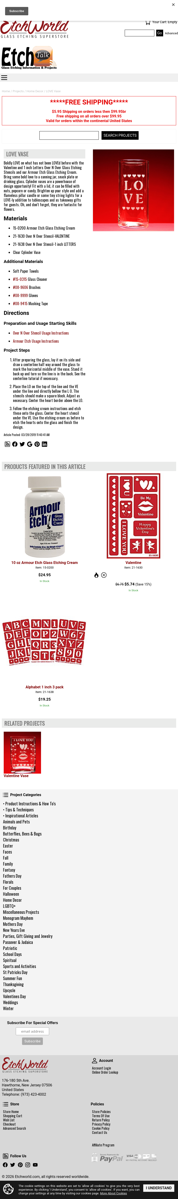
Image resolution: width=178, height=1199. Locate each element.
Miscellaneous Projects (21, 912)
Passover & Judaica (18, 942)
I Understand (159, 1188)
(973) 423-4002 (33, 1094)
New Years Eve (14, 930)
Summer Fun (12, 978)
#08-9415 (20, 303)
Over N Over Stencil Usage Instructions (41, 333)
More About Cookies (113, 1193)
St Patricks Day (15, 972)
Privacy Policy (101, 1124)
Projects (18, 91)
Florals (8, 882)
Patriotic (10, 948)
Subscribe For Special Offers (32, 1023)
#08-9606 (20, 287)
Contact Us (99, 1132)
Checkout (9, 1124)
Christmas (11, 840)
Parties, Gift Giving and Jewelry (27, 936)
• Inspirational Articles (20, 816)
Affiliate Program (103, 1145)
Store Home (11, 1112)
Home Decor (12, 900)
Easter (8, 846)
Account (94, 1060)
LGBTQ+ (9, 906)
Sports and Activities (19, 966)
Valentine (133, 562)
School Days (12, 954)
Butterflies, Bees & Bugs (22, 834)
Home (6, 91)
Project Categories (5, 795)
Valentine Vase (16, 776)
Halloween (11, 894)
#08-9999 (20, 295)
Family (8, 864)
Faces (7, 852)
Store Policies (101, 1112)
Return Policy (101, 1120)
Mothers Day (12, 924)
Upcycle (9, 990)
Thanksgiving (13, 984)
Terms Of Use (101, 1116)
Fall (5, 858)
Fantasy (9, 870)
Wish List (9, 1120)
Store (5, 1104)
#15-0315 (20, 279)
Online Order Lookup (105, 1072)
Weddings (10, 1002)
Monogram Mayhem (18, 918)
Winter (8, 1008)
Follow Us (5, 1156)
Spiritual (9, 960)
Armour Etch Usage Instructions (36, 341)
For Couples (12, 888)
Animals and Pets (16, 822)
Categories (4, 77)
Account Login (101, 1068)
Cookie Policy (100, 1128)
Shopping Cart (12, 1116)
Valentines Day (14, 996)
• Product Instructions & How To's (29, 803)
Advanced (171, 33)
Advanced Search (14, 1128)
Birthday (9, 828)
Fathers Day (12, 876)
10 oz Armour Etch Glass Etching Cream (44, 562)
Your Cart (147, 22)
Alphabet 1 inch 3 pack (44, 687)
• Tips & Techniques (18, 810)
